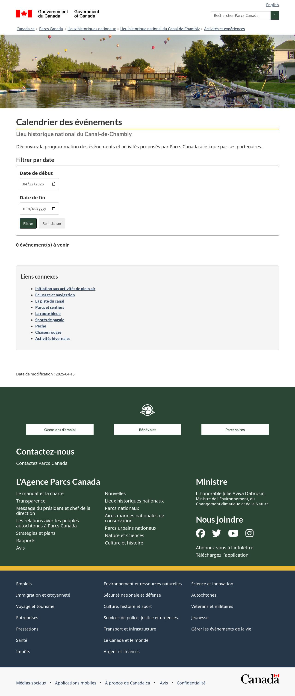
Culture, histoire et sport (128, 606)
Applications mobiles (75, 683)
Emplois (24, 583)
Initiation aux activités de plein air (65, 288)
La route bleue (48, 313)
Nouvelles (115, 493)
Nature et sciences (124, 535)
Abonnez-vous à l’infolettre (224, 547)
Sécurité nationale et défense (132, 595)
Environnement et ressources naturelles (143, 583)
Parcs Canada (51, 28)
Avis (20, 548)
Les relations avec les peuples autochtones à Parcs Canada (47, 523)
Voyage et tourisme (35, 606)
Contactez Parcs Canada (42, 463)
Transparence (30, 501)
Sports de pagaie (49, 319)
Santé (21, 640)
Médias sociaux (31, 683)
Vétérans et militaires (212, 606)
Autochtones (203, 595)
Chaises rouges (48, 332)
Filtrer (28, 223)
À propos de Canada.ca (127, 683)
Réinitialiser (51, 223)
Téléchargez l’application (222, 555)
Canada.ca (26, 28)
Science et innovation (212, 583)
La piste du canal (49, 301)
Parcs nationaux (122, 508)
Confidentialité (191, 683)
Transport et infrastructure (130, 629)
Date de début (36, 173)
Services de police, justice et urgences (141, 617)
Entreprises (27, 617)
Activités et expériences (224, 28)
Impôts (23, 651)
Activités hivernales (52, 338)
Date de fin (32, 197)
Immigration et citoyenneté (43, 595)
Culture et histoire (124, 543)
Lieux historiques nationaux (92, 28)
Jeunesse (200, 617)
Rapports (25, 540)
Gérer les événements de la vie (221, 629)
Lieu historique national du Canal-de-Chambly (160, 28)
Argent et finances (122, 651)
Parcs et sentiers (49, 307)
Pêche (40, 326)
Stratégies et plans (36, 533)
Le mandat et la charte (40, 493)
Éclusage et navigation (55, 294)
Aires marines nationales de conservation (134, 518)
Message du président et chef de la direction (53, 510)
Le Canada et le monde (126, 640)
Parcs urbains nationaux (130, 528)
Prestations (27, 629)
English (272, 4)
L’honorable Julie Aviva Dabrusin (232, 498)
